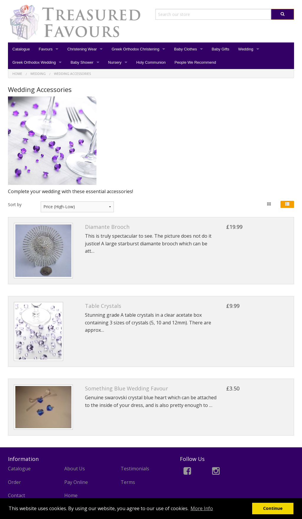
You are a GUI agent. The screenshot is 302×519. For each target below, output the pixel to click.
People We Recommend (195, 62)
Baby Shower (81, 62)
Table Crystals (103, 305)
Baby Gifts (220, 49)
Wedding (245, 49)
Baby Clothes (185, 49)
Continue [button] (273, 508)
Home (71, 495)
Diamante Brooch (107, 226)
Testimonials (135, 468)
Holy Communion (151, 62)
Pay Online (76, 482)
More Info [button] (202, 508)
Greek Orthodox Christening (135, 49)
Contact (16, 495)
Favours (45, 49)
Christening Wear (82, 49)
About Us (74, 468)
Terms (128, 482)
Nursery (115, 62)
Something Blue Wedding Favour (126, 388)
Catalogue (21, 49)
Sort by (15, 204)
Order (14, 482)
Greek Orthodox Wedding (34, 62)
